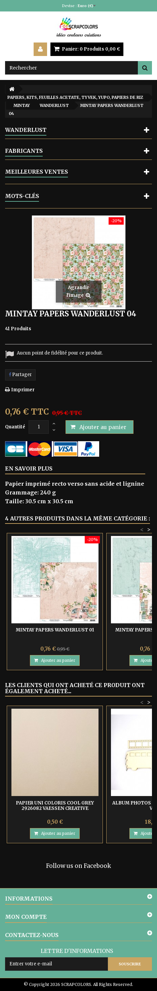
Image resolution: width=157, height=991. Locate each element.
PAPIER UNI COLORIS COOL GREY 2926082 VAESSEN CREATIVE (55, 805)
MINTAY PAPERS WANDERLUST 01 (55, 630)
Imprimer (23, 390)
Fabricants (24, 150)
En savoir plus (28, 468)
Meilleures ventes (36, 171)
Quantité (15, 427)
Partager (20, 374)
